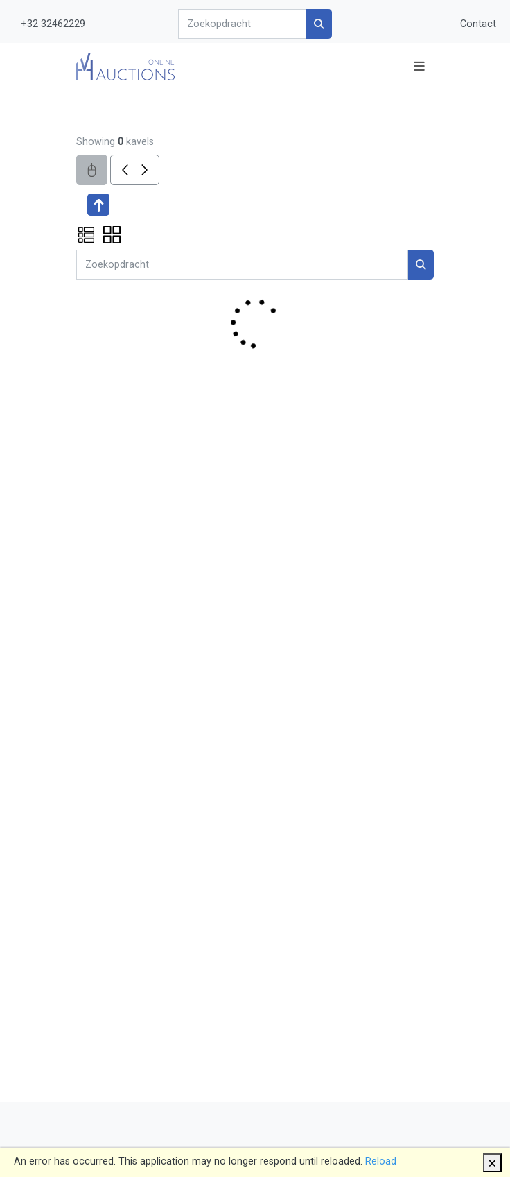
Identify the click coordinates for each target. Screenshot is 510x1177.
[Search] (242, 24)
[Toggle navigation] (419, 66)
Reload (380, 1161)
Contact (478, 24)
